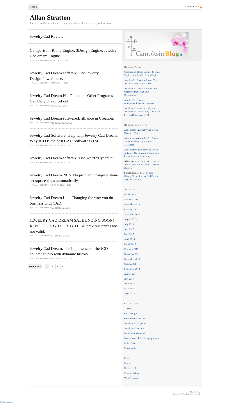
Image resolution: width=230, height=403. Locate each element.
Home (33, 7)
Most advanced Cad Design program (141, 338)
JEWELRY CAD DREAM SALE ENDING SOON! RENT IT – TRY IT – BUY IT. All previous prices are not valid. (73, 226)
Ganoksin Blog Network (191, 394)
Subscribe (192, 7)
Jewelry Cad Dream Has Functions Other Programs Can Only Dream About (141, 91)
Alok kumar (130, 129)
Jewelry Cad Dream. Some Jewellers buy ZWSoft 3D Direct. (141, 141)
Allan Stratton (50, 17)
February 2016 (131, 199)
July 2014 (129, 278)
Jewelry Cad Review (134, 328)
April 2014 (129, 293)
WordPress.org (131, 378)
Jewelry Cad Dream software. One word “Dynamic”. (72, 158)
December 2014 (132, 254)
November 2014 (132, 259)
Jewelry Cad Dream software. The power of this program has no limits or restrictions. (141, 153)
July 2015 (129, 224)
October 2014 (130, 263)
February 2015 (131, 249)
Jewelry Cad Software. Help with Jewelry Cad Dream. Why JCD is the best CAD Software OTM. (142, 111)
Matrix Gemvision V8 (134, 333)
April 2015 (129, 239)
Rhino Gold (129, 343)
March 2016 (130, 194)
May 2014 (129, 288)
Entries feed (130, 368)
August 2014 (130, 273)
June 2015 (129, 229)
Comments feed (131, 373)
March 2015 (130, 244)
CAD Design (130, 313)
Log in (127, 363)
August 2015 (130, 219)
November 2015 (132, 204)
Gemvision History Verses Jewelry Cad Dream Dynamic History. (141, 164)
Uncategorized (131, 348)
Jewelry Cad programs (135, 323)
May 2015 (129, 234)
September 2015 (132, 214)
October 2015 (130, 209)
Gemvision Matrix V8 (134, 318)
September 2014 (132, 268)
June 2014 (129, 283)
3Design (128, 308)
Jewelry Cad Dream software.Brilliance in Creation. (72, 118)
